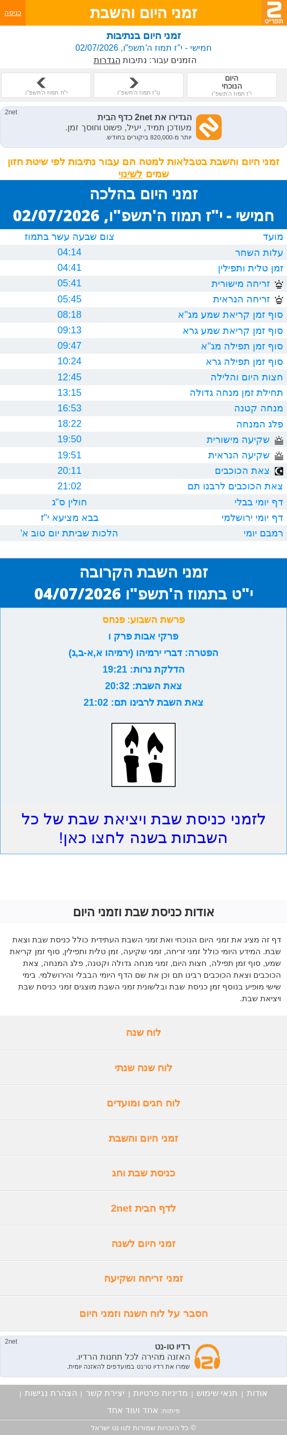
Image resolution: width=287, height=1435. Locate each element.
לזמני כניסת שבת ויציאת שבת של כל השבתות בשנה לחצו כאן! (143, 828)
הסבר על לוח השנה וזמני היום (143, 1313)
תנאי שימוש (217, 1393)
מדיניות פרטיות (160, 1393)
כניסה (12, 13)
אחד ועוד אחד (132, 1410)
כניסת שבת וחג (143, 1173)
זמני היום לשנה (143, 1243)
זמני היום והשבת (143, 1138)
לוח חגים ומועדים (143, 1103)
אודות (257, 1393)
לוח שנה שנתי (144, 1067)
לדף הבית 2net (143, 1208)
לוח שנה (143, 1032)
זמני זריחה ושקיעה (143, 1278)
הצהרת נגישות (51, 1393)
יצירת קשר (105, 1393)
